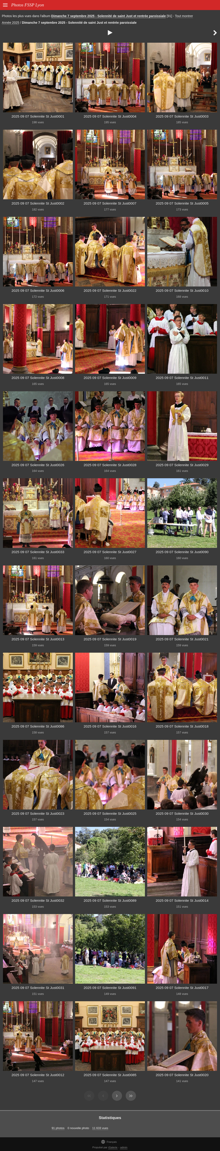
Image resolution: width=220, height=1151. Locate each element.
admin (123, 1147)
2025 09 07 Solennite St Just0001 (37, 116)
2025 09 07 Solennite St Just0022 (110, 290)
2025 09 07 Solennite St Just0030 (182, 813)
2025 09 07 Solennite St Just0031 (37, 988)
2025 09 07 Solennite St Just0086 (37, 726)
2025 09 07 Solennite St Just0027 (110, 552)
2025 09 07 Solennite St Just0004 (110, 116)
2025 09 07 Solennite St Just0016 (110, 726)
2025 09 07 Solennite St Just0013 (37, 639)
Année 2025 (10, 22)
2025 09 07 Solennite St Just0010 (182, 290)
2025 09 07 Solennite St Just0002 (37, 203)
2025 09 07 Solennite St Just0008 (37, 378)
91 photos (58, 1128)
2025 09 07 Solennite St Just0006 (37, 290)
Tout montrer (184, 16)
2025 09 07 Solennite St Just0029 (182, 465)
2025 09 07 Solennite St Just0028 (110, 465)
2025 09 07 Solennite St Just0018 (182, 726)
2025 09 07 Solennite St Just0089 (110, 900)
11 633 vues (100, 1128)
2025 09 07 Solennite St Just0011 (182, 378)
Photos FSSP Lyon (27, 5)
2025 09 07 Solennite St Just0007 (110, 203)
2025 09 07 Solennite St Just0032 (37, 900)
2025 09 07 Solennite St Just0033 (37, 552)
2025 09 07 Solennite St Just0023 (37, 813)
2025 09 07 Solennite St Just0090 (182, 552)
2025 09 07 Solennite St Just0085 (110, 1075)
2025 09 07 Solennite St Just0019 (110, 639)
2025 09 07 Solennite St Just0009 (110, 378)
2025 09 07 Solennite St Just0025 (110, 813)
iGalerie (112, 1147)
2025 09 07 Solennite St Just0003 (182, 116)
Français (109, 1142)
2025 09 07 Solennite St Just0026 (37, 465)
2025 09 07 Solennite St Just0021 (182, 639)
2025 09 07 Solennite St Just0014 (182, 900)
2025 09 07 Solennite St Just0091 (110, 988)
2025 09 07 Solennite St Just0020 (182, 1075)
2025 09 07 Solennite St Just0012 (37, 1075)
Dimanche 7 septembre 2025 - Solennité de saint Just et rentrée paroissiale (108, 16)
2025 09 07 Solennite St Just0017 (182, 988)
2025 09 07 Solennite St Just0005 (182, 203)
